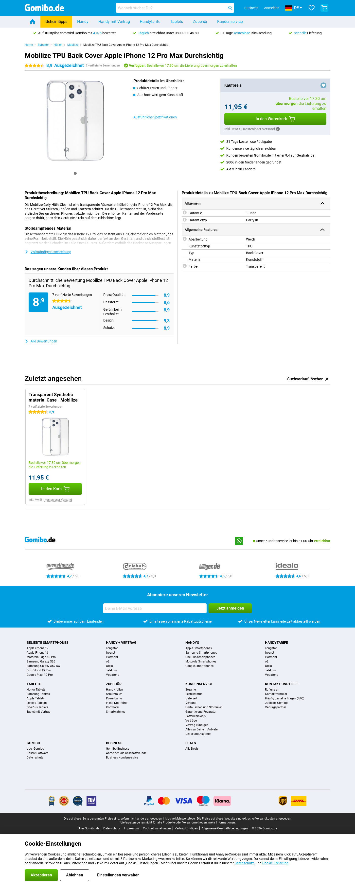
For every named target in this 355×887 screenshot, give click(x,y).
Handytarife (150, 21)
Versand (190, 703)
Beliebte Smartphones (48, 643)
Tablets (176, 21)
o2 (107, 661)
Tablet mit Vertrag (39, 711)
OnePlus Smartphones (200, 657)
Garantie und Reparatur (200, 711)
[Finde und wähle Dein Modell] (175, 8)
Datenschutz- (244, 863)
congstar (112, 648)
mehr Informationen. (222, 822)
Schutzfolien (114, 694)
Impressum (131, 828)
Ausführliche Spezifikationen (155, 117)
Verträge (191, 720)
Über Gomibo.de (88, 828)
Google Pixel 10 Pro (40, 675)
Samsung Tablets (38, 694)
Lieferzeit (191, 698)
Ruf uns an (272, 689)
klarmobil (112, 657)
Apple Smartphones (198, 648)
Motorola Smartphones (200, 661)
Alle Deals (191, 748)
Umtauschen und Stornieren (204, 707)
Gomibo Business (117, 748)
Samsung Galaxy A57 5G (43, 666)
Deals (190, 743)
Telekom (111, 670)
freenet (110, 652)
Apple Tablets (36, 698)
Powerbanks (114, 698)
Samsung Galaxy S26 (41, 661)
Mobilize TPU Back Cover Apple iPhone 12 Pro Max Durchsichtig (125, 45)
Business (114, 743)
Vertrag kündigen (196, 725)
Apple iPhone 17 (38, 648)
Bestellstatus (193, 694)
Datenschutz (35, 757)
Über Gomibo (35, 748)
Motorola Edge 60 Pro (41, 657)
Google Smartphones (199, 666)
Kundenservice (230, 21)
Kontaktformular (276, 694)
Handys (192, 643)
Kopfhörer (112, 707)
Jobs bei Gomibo (276, 703)
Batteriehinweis (195, 716)
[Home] (32, 22)
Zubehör (200, 21)
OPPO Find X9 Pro (39, 670)
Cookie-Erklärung (275, 863)
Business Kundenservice (122, 757)
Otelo (109, 666)
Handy (83, 21)
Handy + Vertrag (121, 643)
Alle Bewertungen (41, 341)
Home (29, 45)
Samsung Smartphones (201, 652)
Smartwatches (115, 711)
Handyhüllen (114, 689)
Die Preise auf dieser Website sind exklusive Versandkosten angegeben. (244, 818)
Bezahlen (191, 689)
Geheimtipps (56, 21)
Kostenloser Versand (58, 499)
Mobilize (72, 45)
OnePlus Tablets (37, 707)
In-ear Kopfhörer (116, 703)
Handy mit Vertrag (114, 21)
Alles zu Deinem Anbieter (201, 729)
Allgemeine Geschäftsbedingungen (225, 828)
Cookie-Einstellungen (157, 828)
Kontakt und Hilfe (282, 684)
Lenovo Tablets (37, 703)
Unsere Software (37, 753)
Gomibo (33, 743)
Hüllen (58, 45)
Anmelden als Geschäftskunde (126, 753)
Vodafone (112, 675)
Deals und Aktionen (198, 734)
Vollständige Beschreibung (48, 252)
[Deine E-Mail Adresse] (155, 608)
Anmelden (271, 8)
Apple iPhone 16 (38, 652)
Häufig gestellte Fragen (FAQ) (284, 698)
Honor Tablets (36, 689)
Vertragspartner (275, 707)
